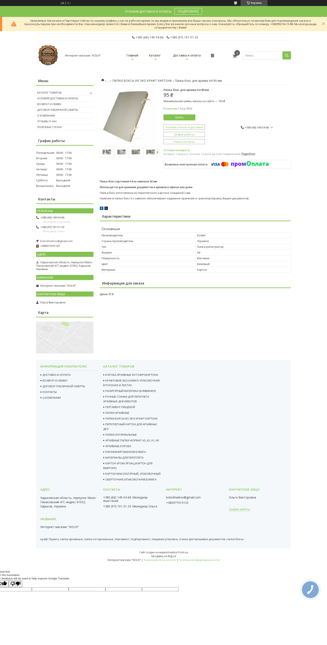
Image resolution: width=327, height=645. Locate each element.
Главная (132, 55)
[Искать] (286, 55)
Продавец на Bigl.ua (163, 556)
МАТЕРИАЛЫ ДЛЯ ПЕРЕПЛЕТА (124, 457)
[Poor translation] (15, 583)
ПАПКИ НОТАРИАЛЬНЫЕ (121, 435)
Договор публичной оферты (57, 110)
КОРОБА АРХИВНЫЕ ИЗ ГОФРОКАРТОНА (131, 375)
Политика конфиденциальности (199, 560)
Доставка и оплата (187, 55)
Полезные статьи (49, 127)
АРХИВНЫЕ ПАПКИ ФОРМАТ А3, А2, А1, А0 (132, 440)
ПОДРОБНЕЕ (188, 11)
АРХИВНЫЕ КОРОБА (118, 446)
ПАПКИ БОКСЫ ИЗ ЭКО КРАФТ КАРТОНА (142, 81)
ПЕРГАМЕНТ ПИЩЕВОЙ (120, 407)
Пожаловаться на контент (160, 560)
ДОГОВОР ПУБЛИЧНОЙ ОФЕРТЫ (63, 386)
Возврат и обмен (49, 104)
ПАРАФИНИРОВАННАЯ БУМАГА (125, 452)
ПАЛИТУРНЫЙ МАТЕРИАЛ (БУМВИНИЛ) (130, 391)
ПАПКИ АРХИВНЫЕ (117, 413)
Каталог (155, 55)
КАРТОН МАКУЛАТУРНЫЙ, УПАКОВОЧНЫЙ (133, 474)
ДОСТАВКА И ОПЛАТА (56, 375)
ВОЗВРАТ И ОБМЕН (54, 380)
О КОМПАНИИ (51, 398)
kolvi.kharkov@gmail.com (56, 241)
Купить (179, 117)
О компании (46, 115)
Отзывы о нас (47, 121)
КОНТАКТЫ (49, 392)
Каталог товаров (49, 92)
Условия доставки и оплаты (57, 98)
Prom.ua (183, 552)
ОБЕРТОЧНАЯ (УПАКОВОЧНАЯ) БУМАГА (130, 479)
